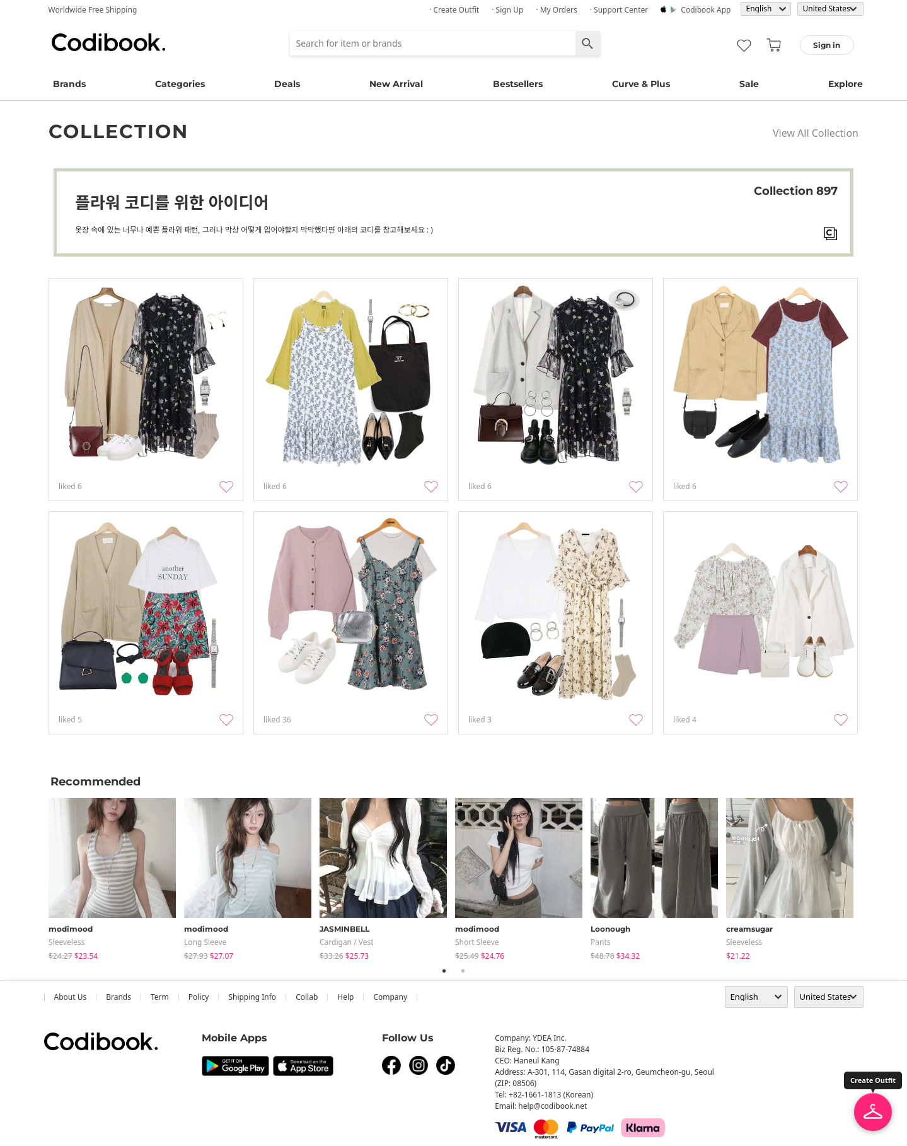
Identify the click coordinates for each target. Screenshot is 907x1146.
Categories (180, 84)
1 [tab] (444, 970)
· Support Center (619, 9)
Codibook (108, 42)
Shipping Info (252, 997)
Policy (198, 997)
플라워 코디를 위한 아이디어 (172, 202)
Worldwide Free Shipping (93, 9)
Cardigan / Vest (347, 942)
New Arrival (396, 84)
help (345, 997)
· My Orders (556, 9)
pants (601, 942)
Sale (749, 84)
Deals (287, 84)
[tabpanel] (116, 876)
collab (307, 997)
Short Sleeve (477, 942)
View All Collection (815, 133)
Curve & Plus (641, 84)
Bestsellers (518, 84)
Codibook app (706, 9)
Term (160, 997)
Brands (69, 84)
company (390, 997)
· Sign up (507, 9)
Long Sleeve (205, 942)
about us (70, 997)
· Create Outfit (454, 9)
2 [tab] (463, 970)
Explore (845, 84)
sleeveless (66, 942)
